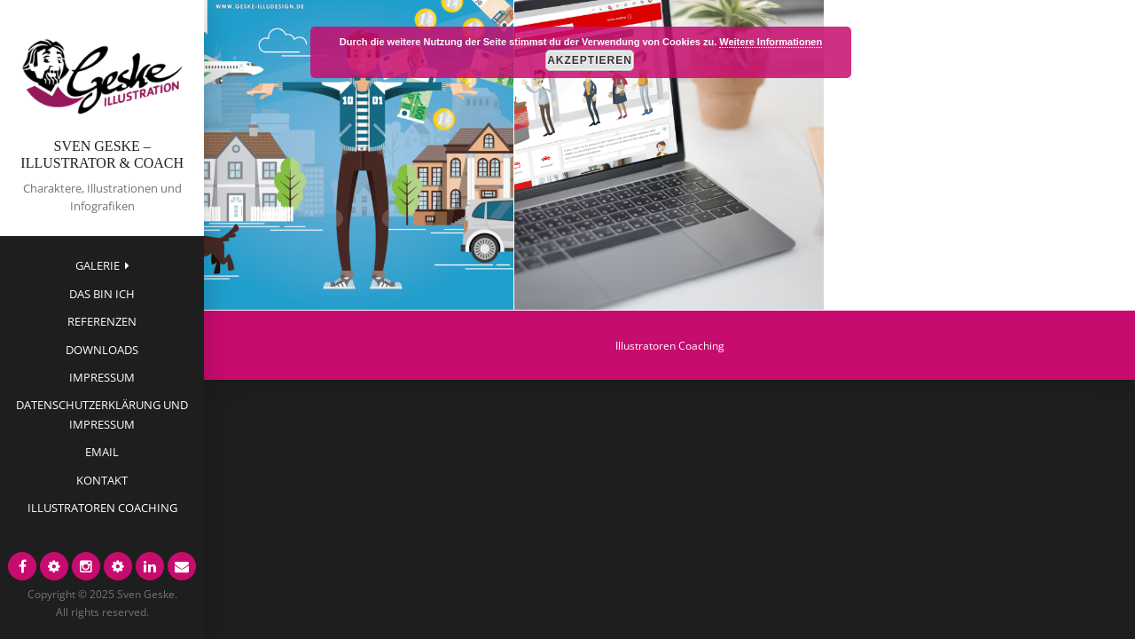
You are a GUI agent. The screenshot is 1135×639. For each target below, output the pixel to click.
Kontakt (102, 480)
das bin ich (102, 294)
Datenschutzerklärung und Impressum (102, 414)
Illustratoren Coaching (102, 508)
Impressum (102, 377)
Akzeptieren (589, 60)
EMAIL (102, 452)
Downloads (102, 350)
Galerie (97, 265)
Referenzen (102, 321)
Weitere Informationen (770, 41)
